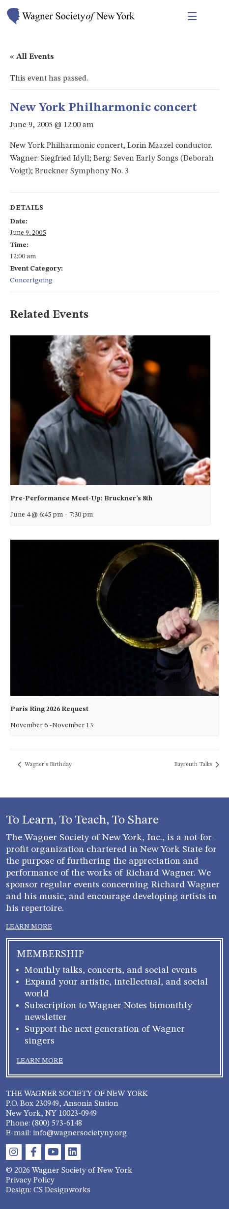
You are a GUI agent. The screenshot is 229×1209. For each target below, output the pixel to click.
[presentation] (110, 410)
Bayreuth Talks (194, 765)
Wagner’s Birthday (47, 765)
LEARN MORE (29, 926)
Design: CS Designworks (48, 1190)
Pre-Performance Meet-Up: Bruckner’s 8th (81, 498)
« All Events (32, 57)
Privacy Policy (30, 1180)
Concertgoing (31, 280)
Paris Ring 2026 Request (49, 709)
